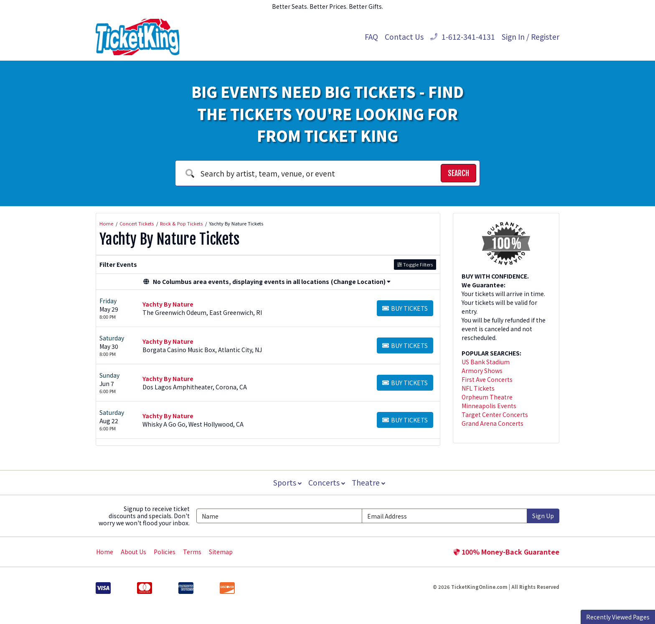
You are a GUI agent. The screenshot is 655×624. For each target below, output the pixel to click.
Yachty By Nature (167, 304)
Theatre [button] (369, 482)
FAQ (371, 36)
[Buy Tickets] (405, 308)
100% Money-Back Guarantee (506, 552)
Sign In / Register (530, 36)
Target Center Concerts (495, 414)
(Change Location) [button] (361, 281)
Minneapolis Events (489, 406)
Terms (192, 551)
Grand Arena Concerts (492, 423)
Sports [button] (286, 482)
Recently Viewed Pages (618, 617)
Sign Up (543, 515)
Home (104, 551)
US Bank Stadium (486, 362)
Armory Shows (482, 370)
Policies (164, 551)
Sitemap (221, 551)
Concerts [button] (326, 482)
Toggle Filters (415, 264)
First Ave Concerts (487, 379)
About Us (133, 551)
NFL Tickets (478, 388)
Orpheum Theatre (487, 397)
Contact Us (404, 36)
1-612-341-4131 (462, 36)
